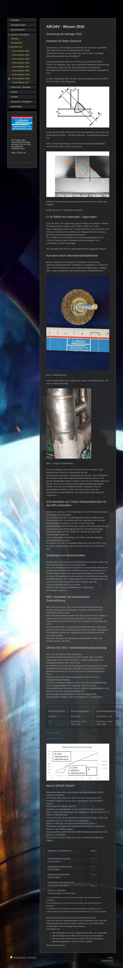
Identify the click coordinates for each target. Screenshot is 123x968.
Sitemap (32, 957)
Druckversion (18, 957)
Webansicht (107, 960)
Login (110, 957)
